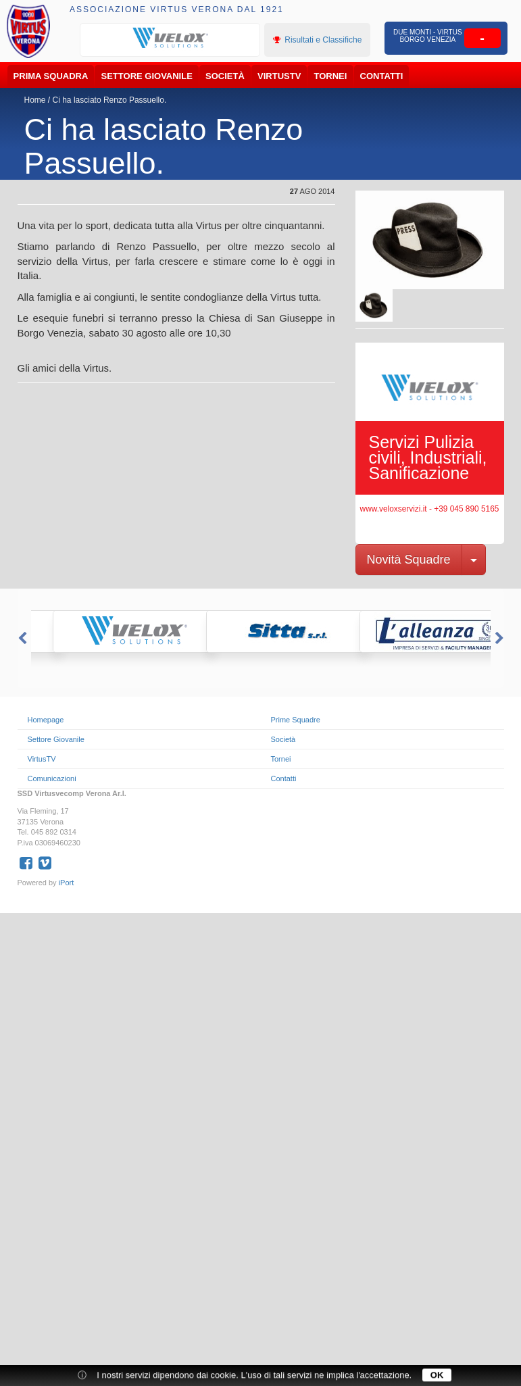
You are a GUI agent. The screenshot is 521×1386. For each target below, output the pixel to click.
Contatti (381, 76)
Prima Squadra (51, 76)
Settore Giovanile (147, 76)
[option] (170, 38)
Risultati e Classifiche (317, 40)
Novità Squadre (409, 559)
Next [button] (500, 638)
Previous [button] (21, 638)
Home (35, 100)
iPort (66, 882)
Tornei (330, 76)
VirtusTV (279, 76)
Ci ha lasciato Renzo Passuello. (110, 100)
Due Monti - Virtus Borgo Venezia (427, 35)
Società (225, 76)
